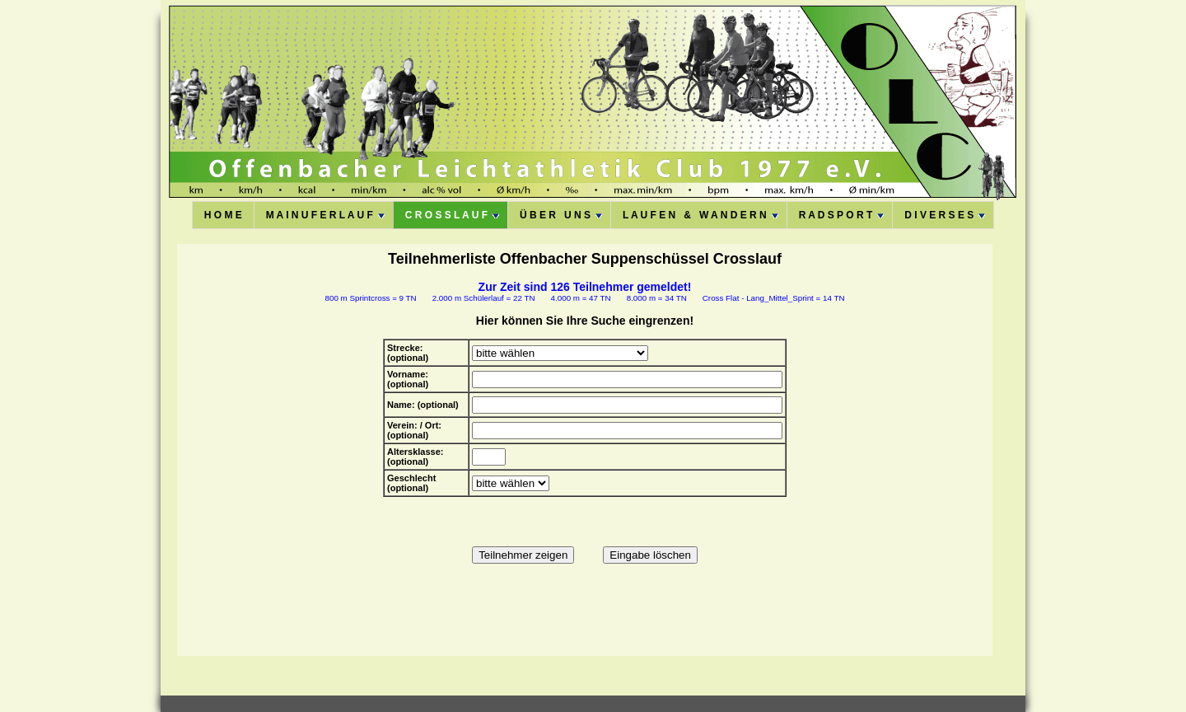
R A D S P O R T (842, 215)
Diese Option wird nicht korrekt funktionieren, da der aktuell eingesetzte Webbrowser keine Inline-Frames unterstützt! (584, 450)
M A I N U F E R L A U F (325, 215)
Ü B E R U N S (561, 215)
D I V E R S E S (944, 215)
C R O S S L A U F (452, 215)
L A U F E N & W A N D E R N (700, 215)
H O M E (223, 215)
